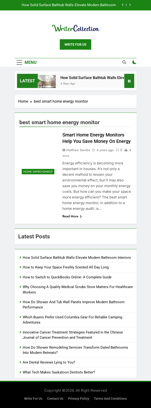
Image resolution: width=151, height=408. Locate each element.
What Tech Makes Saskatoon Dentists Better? (59, 372)
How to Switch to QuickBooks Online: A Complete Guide (67, 277)
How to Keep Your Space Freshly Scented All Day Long (66, 267)
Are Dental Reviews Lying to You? (49, 362)
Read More (72, 216)
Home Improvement (38, 172)
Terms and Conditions (110, 399)
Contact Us (55, 399)
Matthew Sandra (78, 150)
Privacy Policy (78, 399)
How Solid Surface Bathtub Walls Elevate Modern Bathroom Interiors (69, 5)
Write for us (33, 399)
